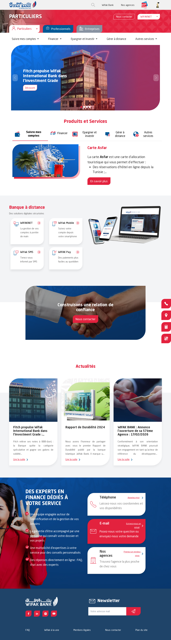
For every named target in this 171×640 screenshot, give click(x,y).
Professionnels (58, 29)
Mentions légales (82, 630)
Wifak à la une (51, 630)
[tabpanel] (85, 165)
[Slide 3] (90, 107)
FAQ (27, 630)
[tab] (30, 134)
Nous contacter (124, 16)
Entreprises (89, 29)
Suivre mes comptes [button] (24, 39)
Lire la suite (19, 459)
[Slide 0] (81, 107)
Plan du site (141, 630)
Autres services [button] (145, 39)
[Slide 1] (84, 107)
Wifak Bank (108, 5)
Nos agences (127, 5)
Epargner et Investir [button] (83, 39)
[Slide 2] (87, 107)
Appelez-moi (134, 497)
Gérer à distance (116, 39)
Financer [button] (53, 39)
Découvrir (30, 87)
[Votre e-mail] (107, 611)
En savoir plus (99, 181)
